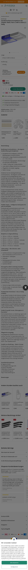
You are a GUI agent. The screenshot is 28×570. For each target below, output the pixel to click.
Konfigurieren (14, 567)
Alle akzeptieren (14, 562)
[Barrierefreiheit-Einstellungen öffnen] (25, 287)
